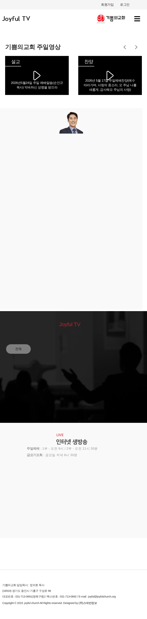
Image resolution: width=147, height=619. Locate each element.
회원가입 (107, 4)
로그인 (125, 4)
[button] (124, 47)
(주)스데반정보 (88, 603)
